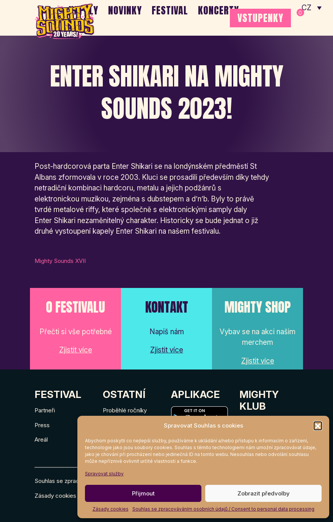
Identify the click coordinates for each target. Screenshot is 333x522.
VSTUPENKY (260, 17)
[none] (311, 7)
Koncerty (218, 10)
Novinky (125, 10)
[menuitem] (311, 7)
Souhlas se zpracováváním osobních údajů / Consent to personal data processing (223, 509)
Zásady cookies (111, 509)
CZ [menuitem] (307, 7)
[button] (318, 425)
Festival (170, 10)
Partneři (45, 410)
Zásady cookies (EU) (62, 495)
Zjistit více (75, 350)
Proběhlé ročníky (125, 410)
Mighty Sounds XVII (60, 260)
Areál (41, 439)
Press (42, 425)
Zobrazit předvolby (263, 493)
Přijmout (143, 493)
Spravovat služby (104, 473)
